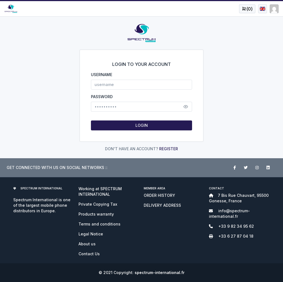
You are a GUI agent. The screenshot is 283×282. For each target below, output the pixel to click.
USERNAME (101, 74)
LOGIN (141, 125)
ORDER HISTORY (159, 195)
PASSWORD (102, 96)
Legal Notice (90, 234)
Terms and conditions (99, 224)
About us (87, 243)
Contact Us (89, 253)
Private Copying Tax (97, 204)
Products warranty (96, 214)
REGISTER (168, 148)
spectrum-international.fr (160, 272)
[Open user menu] (247, 8)
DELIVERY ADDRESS (162, 205)
